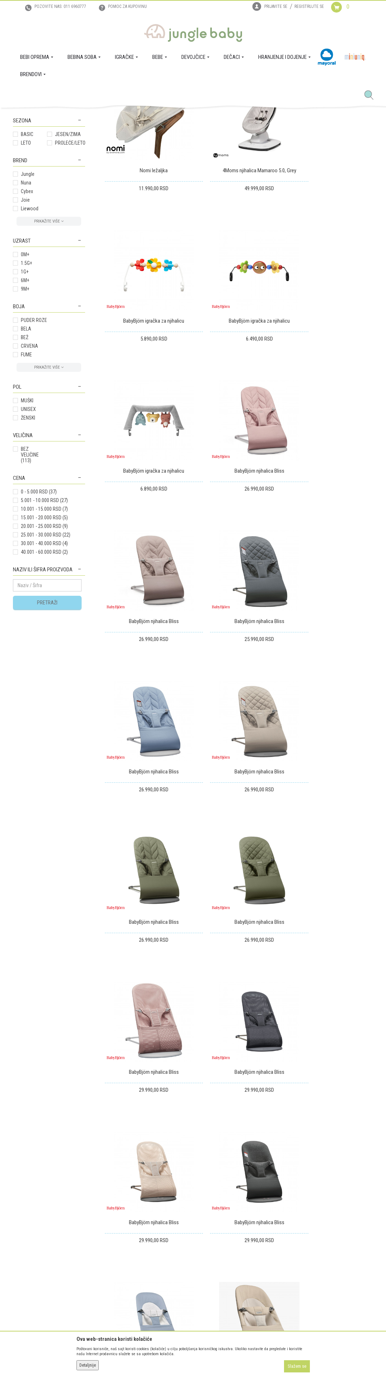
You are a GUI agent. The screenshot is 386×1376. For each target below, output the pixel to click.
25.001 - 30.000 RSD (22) (45, 640)
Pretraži (47, 708)
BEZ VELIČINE (30, 560)
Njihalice (26, 163)
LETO (26, 249)
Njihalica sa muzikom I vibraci (43, 175)
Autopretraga (149, 142)
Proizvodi (48, 115)
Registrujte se (309, 6)
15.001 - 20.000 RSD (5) (44, 623)
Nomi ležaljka (147, 262)
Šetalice (24, 205)
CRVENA (29, 452)
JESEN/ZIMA (68, 240)
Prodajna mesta (29, 1236)
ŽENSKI (28, 523)
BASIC (27, 240)
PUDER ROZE (34, 426)
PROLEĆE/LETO (70, 249)
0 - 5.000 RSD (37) (39, 597)
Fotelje (24, 188)
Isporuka (185, 1206)
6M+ (25, 386)
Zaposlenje (24, 1216)
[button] (371, 95)
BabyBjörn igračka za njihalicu (331, 262)
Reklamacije (188, 1226)
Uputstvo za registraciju (117, 1216)
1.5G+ (26, 369)
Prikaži (277, 142)
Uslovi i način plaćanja (116, 1236)
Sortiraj (179, 142)
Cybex (27, 297)
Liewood (29, 314)
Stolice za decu (33, 197)
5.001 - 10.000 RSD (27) (44, 606)
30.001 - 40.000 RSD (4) (44, 649)
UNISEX (28, 515)
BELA (26, 434)
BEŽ (24, 443)
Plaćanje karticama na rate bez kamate (124, 1250)
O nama (21, 1206)
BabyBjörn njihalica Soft (239, 946)
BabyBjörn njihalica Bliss (331, 399)
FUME (26, 460)
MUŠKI (27, 506)
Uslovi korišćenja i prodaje (120, 1206)
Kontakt (21, 1226)
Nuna (26, 288)
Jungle (27, 280)
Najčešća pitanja (110, 1274)
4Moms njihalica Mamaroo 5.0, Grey (239, 262)
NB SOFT (206, 1357)
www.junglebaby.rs (163, 1357)
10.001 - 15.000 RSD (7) (44, 615)
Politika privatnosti (113, 1264)
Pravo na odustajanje (197, 1246)
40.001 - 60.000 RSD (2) (44, 658)
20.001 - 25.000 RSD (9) (44, 632)
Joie (25, 306)
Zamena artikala (192, 1216)
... (343, 1015)
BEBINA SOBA (73, 115)
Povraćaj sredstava (195, 1236)
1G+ (25, 377)
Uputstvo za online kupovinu (122, 1226)
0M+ (25, 360)
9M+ (25, 395)
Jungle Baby (24, 115)
